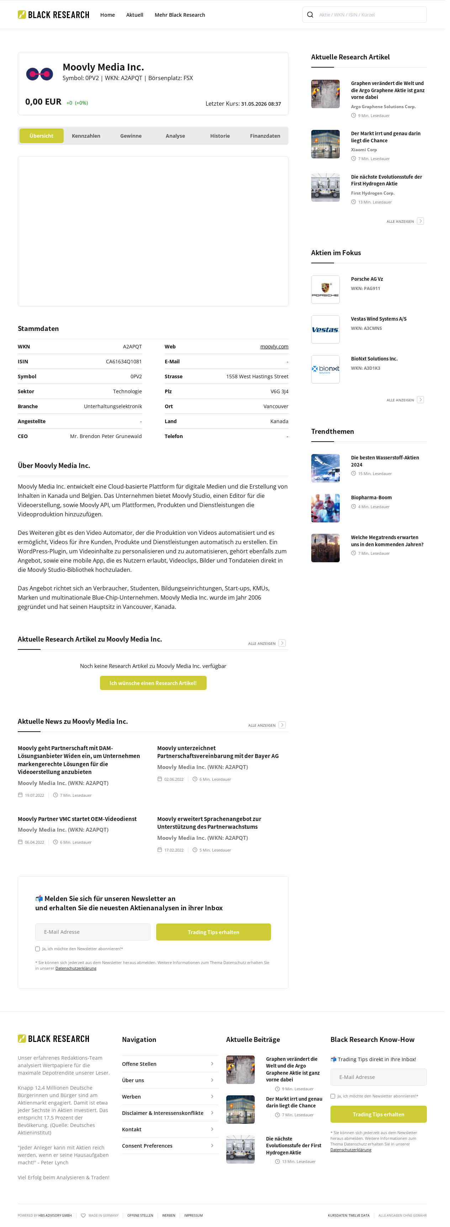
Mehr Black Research (180, 14)
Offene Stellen (140, 1215)
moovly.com (274, 346)
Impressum (193, 1215)
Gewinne (131, 135)
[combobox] (364, 14)
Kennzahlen (86, 135)
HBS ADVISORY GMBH (55, 1215)
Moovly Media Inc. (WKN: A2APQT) (63, 782)
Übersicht (41, 135)
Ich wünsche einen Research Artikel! (153, 682)
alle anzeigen (262, 643)
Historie (220, 135)
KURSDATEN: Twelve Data (349, 1215)
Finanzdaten (265, 135)
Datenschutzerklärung (75, 968)
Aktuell (134, 14)
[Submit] (311, 14)
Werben (168, 1215)
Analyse (175, 135)
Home (107, 14)
